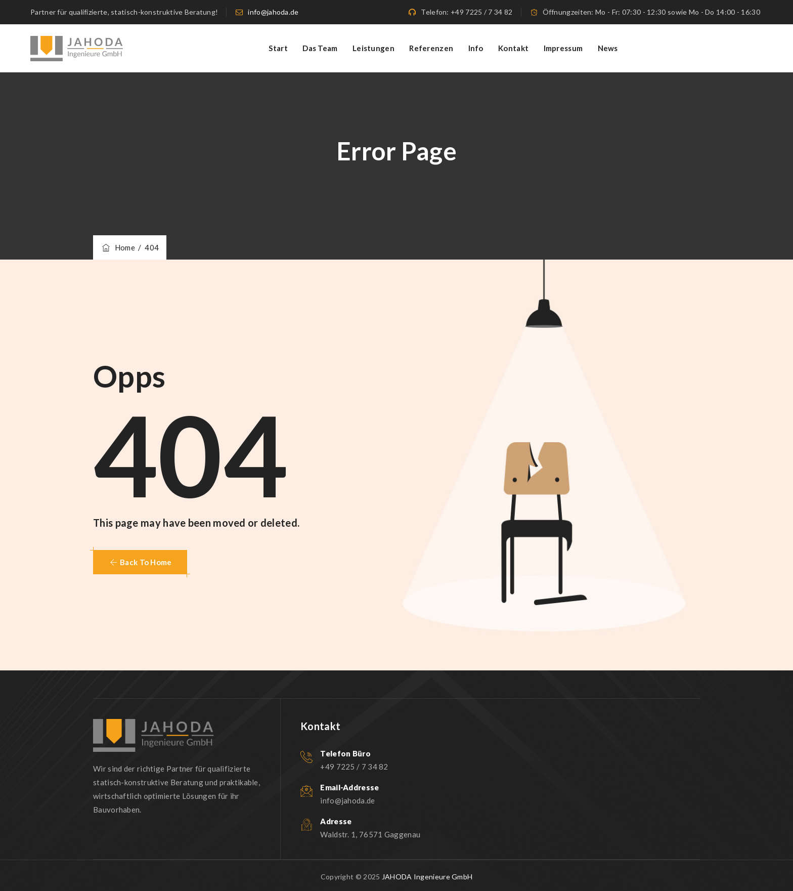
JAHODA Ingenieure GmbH (427, 876)
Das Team (319, 48)
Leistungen (373, 48)
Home (118, 247)
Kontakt (513, 48)
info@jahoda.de (273, 12)
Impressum (563, 48)
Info (475, 48)
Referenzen (431, 48)
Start (278, 48)
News (608, 48)
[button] (140, 562)
